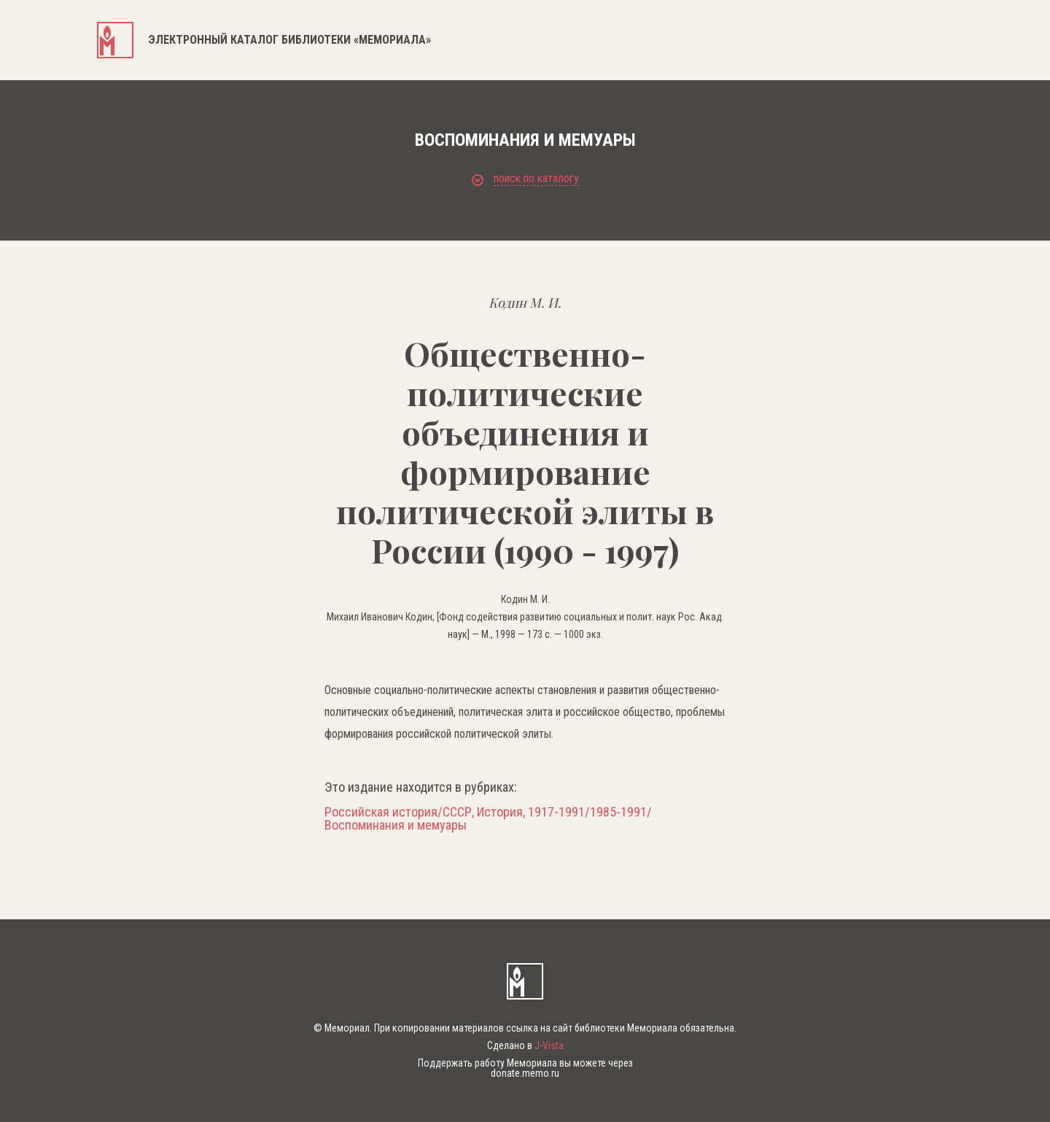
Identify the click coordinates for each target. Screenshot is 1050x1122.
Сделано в (525, 1045)
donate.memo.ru (525, 1073)
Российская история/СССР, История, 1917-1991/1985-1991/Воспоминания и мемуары (488, 819)
